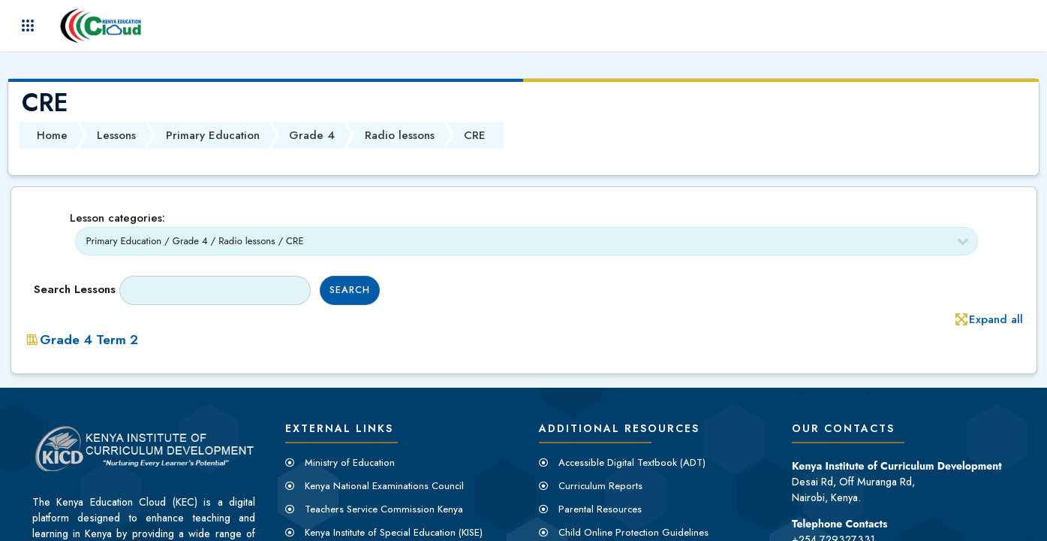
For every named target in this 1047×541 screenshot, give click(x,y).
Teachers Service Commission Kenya (384, 509)
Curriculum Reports (600, 486)
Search (350, 290)
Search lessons (75, 289)
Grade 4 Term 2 (89, 339)
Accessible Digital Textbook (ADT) (632, 462)
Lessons (116, 135)
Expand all (996, 319)
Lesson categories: (117, 218)
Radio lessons (400, 135)
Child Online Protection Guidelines (633, 532)
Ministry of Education (350, 462)
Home (52, 135)
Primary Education (213, 135)
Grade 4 (312, 135)
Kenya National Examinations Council (384, 486)
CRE (475, 135)
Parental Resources (600, 509)
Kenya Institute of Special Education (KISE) (394, 532)
